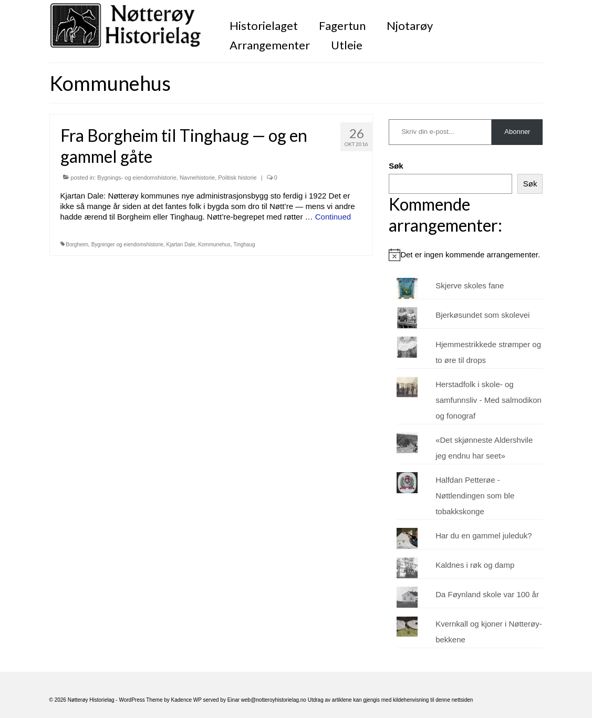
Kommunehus (214, 244)
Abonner (517, 132)
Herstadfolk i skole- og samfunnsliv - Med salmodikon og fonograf (488, 400)
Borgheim (77, 244)
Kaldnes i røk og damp (474, 564)
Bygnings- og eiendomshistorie (136, 177)
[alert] (466, 254)
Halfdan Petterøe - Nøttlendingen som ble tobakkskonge (474, 495)
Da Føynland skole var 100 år (487, 594)
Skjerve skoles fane (469, 285)
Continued (333, 216)
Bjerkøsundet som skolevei (482, 314)
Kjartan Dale (181, 244)
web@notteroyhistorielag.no (274, 700)
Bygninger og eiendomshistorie (127, 244)
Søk (396, 165)
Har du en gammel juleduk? (483, 535)
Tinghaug (244, 244)
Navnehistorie (197, 177)
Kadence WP (186, 700)
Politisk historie (237, 177)
